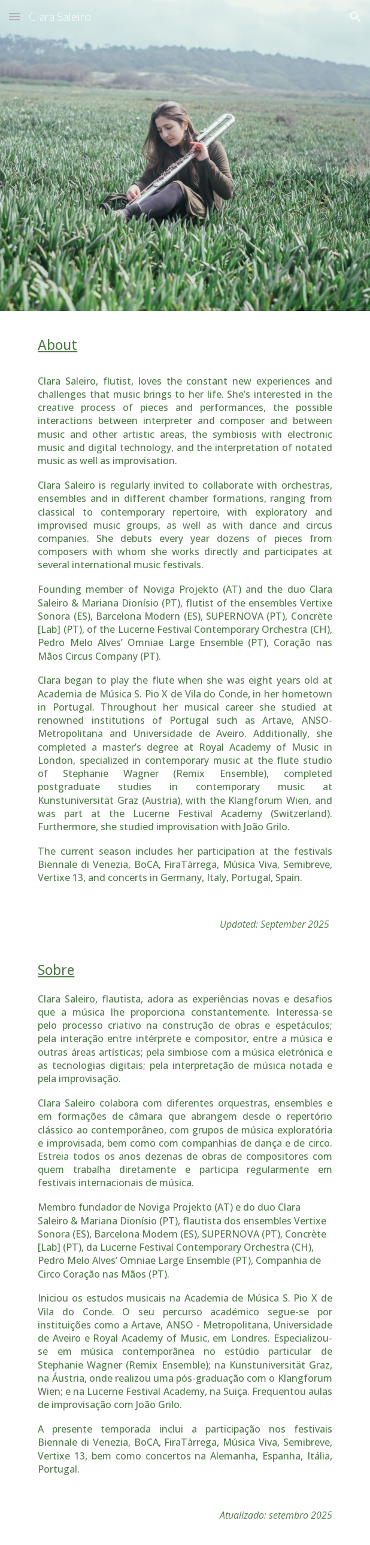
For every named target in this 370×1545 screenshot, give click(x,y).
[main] (184, 637)
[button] (14, 16)
